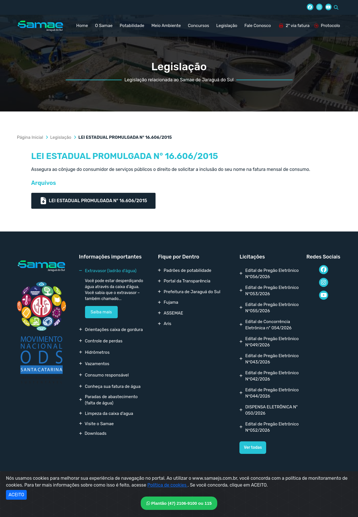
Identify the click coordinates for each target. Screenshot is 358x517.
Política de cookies (167, 485)
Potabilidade (132, 25)
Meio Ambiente (166, 25)
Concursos (198, 25)
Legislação (226, 25)
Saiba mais (101, 312)
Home (82, 25)
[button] (336, 7)
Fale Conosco (257, 25)
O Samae (103, 25)
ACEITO (16, 494)
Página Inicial (30, 137)
